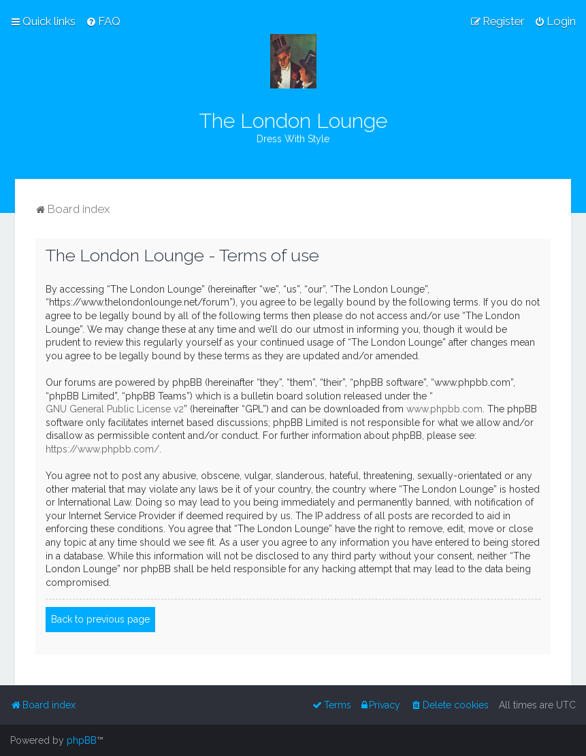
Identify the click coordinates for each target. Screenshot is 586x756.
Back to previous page (100, 619)
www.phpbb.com (444, 409)
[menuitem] (103, 21)
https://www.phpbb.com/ (102, 449)
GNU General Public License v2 (115, 409)
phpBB (82, 740)
